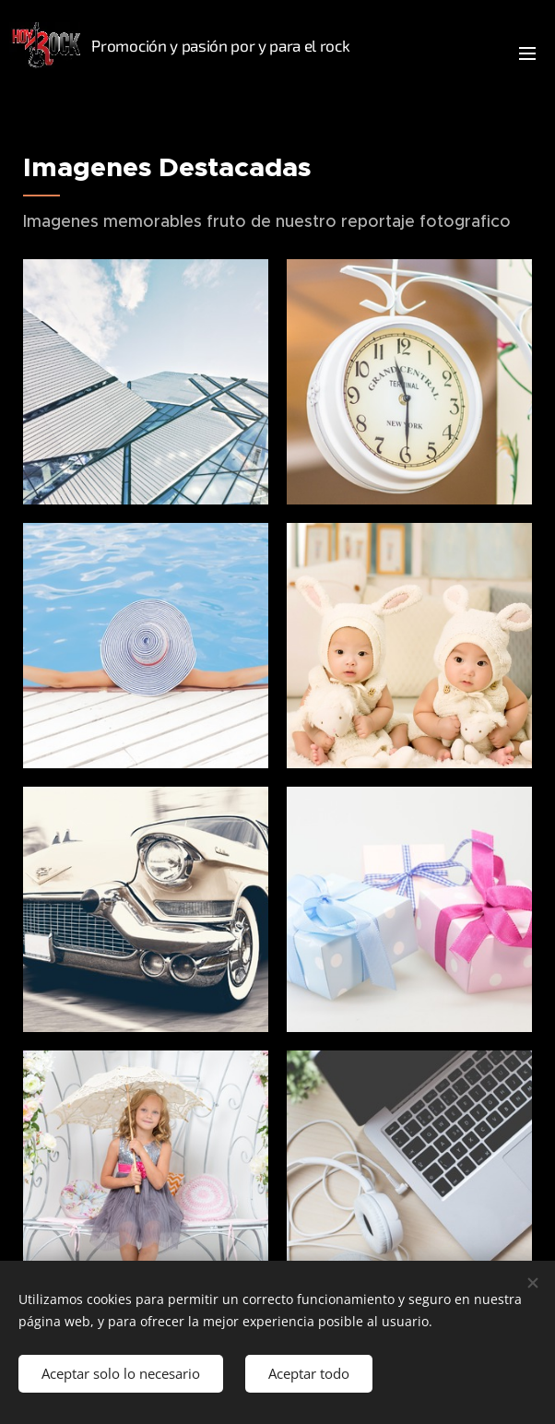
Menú (527, 53)
